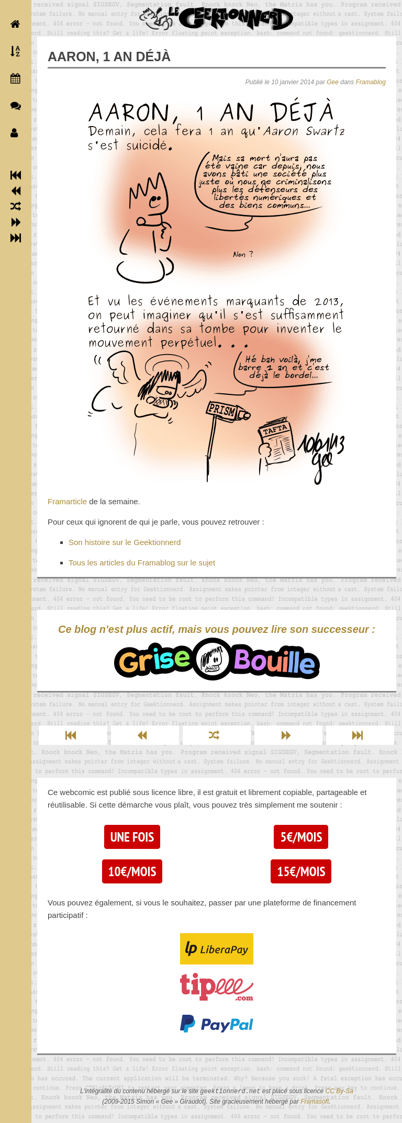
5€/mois (301, 837)
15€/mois (301, 871)
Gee (333, 82)
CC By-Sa (339, 1091)
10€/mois (132, 871)
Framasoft (314, 1101)
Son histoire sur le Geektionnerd (125, 542)
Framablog (371, 82)
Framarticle (67, 501)
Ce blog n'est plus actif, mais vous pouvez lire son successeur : (216, 651)
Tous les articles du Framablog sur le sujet (142, 562)
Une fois (132, 837)
